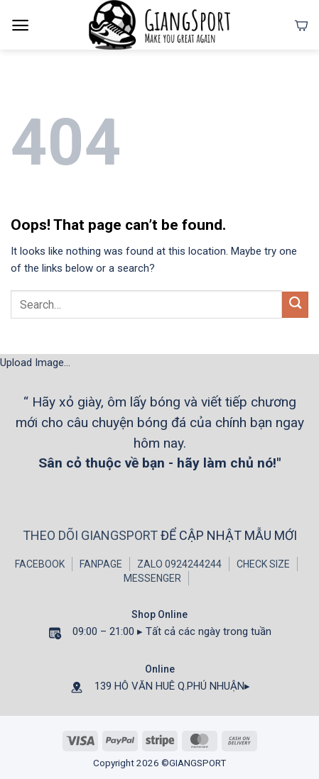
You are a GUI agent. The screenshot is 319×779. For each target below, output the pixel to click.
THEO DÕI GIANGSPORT (92, 535)
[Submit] (295, 305)
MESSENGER (152, 578)
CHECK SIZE (263, 564)
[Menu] (20, 25)
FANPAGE (101, 564)
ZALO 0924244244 (179, 564)
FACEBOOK (40, 564)
